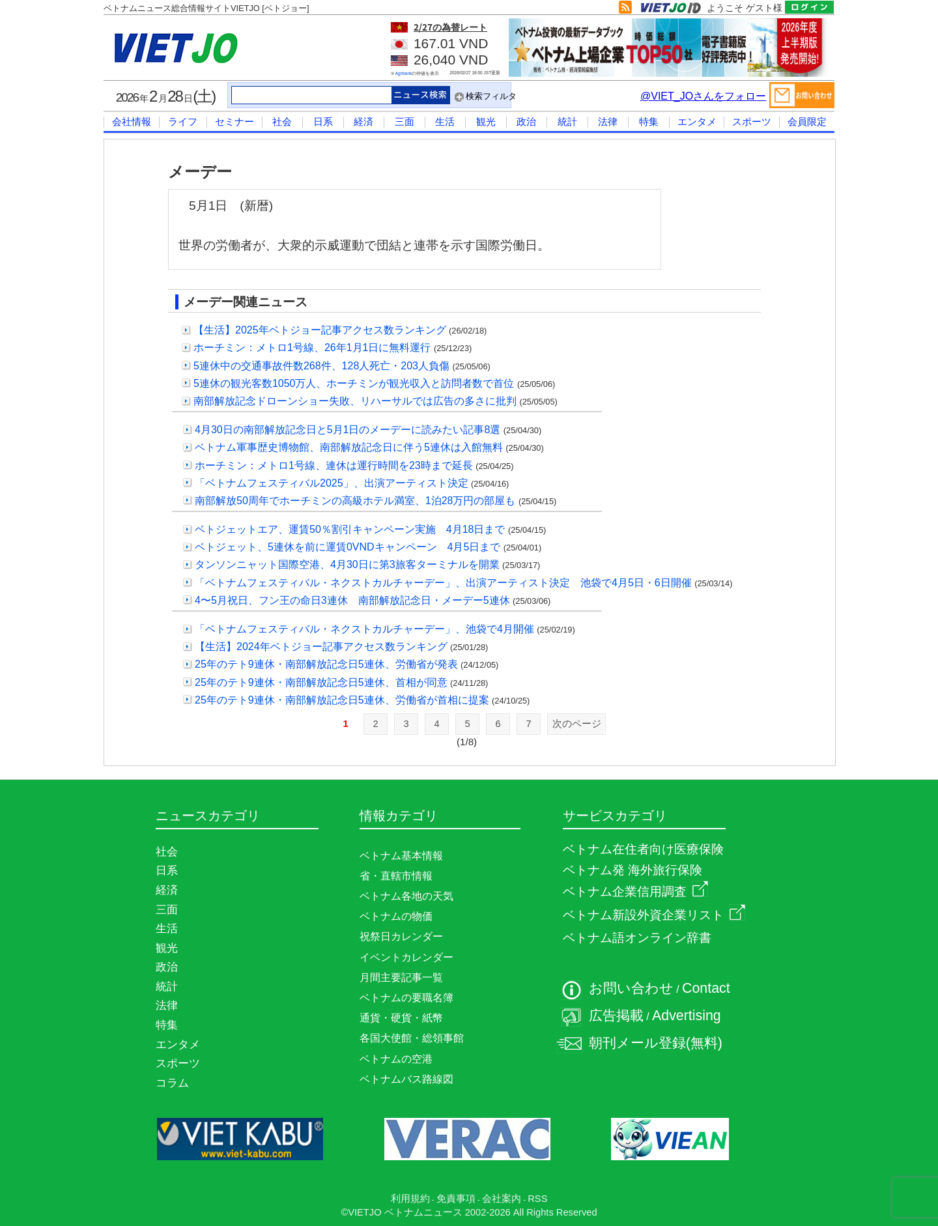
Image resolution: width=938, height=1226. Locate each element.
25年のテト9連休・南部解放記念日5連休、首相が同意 (321, 682)
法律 (608, 121)
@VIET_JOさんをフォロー (703, 96)
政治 (526, 121)
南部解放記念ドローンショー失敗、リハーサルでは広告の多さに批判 (355, 400)
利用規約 (410, 1198)
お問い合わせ (631, 988)
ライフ (182, 121)
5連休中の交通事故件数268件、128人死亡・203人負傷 (321, 365)
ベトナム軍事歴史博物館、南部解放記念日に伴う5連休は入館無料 (349, 447)
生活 (445, 121)
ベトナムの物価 (396, 916)
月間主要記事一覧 (401, 977)
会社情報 (131, 121)
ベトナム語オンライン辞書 (637, 938)
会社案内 (501, 1198)
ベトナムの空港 (396, 1058)
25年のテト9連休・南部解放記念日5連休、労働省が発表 (326, 664)
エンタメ (697, 121)
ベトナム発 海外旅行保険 (632, 870)
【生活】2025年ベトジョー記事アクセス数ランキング (319, 329)
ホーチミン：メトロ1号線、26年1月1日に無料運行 (312, 347)
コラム (172, 1082)
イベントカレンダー (406, 957)
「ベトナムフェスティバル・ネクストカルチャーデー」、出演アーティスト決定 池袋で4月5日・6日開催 (443, 582)
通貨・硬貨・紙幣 (401, 1017)
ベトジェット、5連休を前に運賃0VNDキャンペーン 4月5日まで (347, 546)
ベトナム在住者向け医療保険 (643, 849)
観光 (486, 121)
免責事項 (456, 1198)
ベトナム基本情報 (401, 855)
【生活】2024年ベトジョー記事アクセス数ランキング (321, 646)
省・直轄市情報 (396, 875)
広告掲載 (616, 1015)
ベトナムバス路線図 (406, 1079)
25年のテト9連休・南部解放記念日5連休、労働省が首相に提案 (342, 700)
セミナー (234, 121)
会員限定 (807, 121)
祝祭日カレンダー (401, 936)
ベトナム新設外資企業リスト (654, 915)
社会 (282, 121)
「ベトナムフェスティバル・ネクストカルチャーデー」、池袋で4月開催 (364, 628)
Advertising (686, 1015)
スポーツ (751, 121)
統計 (567, 121)
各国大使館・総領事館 (412, 1038)
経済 (363, 121)
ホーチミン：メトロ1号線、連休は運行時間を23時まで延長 (334, 465)
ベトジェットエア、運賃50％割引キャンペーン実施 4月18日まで (350, 529)
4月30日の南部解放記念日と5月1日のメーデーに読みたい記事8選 (347, 429)
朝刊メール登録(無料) (655, 1043)
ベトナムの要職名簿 (406, 997)
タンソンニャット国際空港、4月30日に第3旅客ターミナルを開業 (347, 564)
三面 (404, 121)
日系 (323, 121)
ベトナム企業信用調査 (635, 891)
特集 (649, 121)
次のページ (576, 724)
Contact (706, 988)
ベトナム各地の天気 (406, 896)
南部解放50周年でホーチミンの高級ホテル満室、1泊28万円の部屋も (355, 500)
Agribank (403, 73)
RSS (537, 1198)
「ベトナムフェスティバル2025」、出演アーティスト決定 (331, 483)
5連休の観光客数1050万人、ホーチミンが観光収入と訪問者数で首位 (354, 383)
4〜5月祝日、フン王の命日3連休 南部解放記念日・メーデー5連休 (352, 600)
